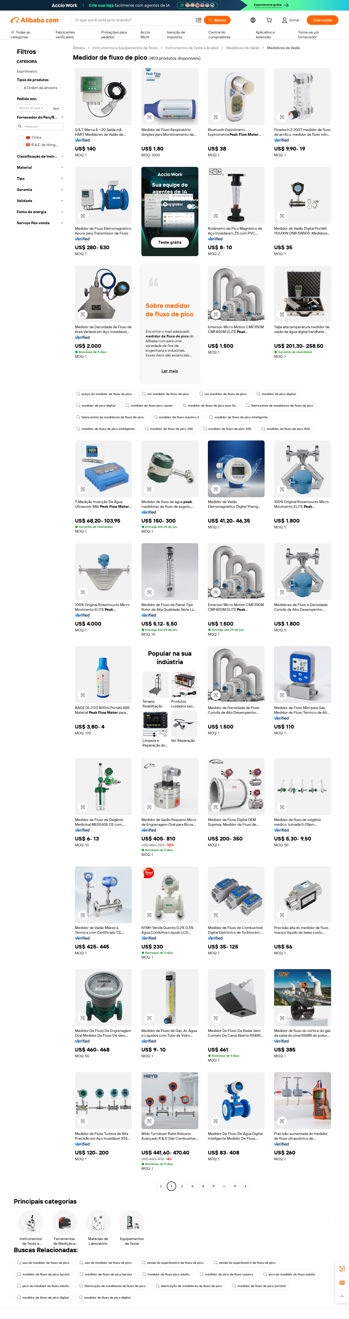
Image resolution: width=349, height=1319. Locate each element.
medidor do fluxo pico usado (149, 405)
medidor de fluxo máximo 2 (176, 417)
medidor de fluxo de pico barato (43, 1274)
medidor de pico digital (276, 394)
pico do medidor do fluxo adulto (289, 1274)
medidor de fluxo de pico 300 (285, 429)
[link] (342, 1269)
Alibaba (79, 48)
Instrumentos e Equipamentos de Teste (125, 48)
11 (234, 1186)
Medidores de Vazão (242, 48)
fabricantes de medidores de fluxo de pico (279, 405)
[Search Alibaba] (133, 20)
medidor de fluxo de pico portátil (259, 1286)
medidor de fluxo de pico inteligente (238, 417)
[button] (198, 20)
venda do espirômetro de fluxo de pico (173, 1263)
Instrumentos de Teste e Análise (191, 48)
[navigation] (40, 617)
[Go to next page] (245, 1186)
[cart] (270, 21)
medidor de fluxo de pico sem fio (209, 405)
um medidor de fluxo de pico (165, 394)
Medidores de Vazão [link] (283, 48)
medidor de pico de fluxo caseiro (226, 1274)
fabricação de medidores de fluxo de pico (112, 1286)
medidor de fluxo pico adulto (166, 1274)
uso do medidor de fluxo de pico (43, 1263)
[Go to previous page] (161, 1186)
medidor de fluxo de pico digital (43, 1297)
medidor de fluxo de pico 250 (169, 429)
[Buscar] (217, 20)
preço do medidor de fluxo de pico (104, 394)
